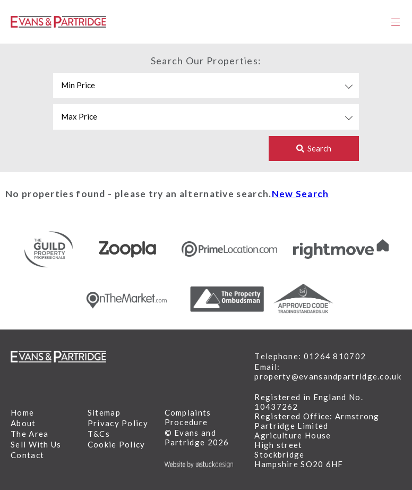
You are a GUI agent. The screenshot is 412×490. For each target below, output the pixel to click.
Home (22, 412)
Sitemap (104, 412)
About (23, 423)
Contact (27, 455)
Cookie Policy (116, 444)
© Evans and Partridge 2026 (197, 437)
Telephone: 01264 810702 (310, 356)
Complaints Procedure (188, 417)
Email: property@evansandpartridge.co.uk (327, 371)
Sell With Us (36, 444)
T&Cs (99, 433)
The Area (29, 433)
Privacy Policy (118, 423)
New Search (300, 193)
